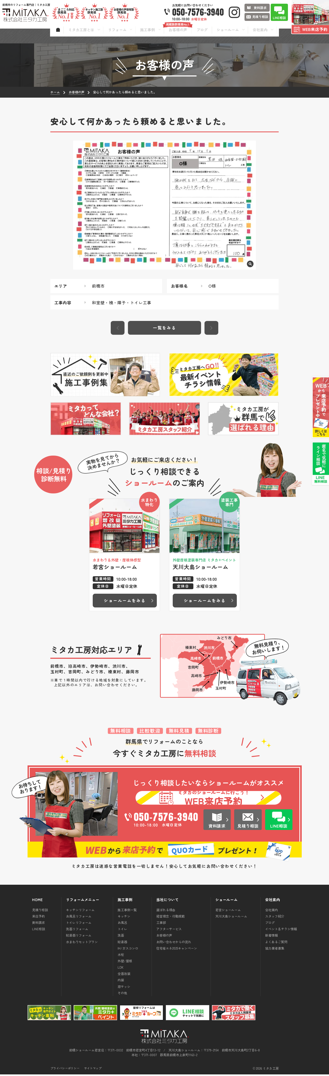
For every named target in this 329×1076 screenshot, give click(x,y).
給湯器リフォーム (78, 936)
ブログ (270, 924)
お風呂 (122, 924)
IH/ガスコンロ (128, 949)
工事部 (161, 924)
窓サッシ (124, 988)
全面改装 (124, 975)
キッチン (124, 917)
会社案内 (271, 911)
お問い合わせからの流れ (173, 943)
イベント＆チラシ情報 (281, 930)
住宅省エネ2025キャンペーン (176, 949)
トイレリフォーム (78, 924)
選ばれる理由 (165, 911)
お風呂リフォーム (78, 917)
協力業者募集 (274, 949)
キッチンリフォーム (80, 911)
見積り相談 (40, 911)
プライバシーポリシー (64, 1069)
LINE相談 (38, 930)
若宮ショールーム (228, 911)
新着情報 (271, 936)
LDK (120, 968)
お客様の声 (164, 936)
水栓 (121, 956)
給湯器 (122, 943)
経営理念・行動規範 (170, 917)
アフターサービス (169, 930)
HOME (37, 901)
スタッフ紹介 (274, 917)
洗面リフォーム (77, 930)
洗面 (121, 936)
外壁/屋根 (125, 962)
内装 (121, 981)
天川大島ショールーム (231, 917)
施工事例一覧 (127, 911)
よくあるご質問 (276, 943)
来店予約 (38, 917)
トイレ (122, 930)
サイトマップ (92, 1069)
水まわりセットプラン (82, 943)
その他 (122, 994)
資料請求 (38, 924)
